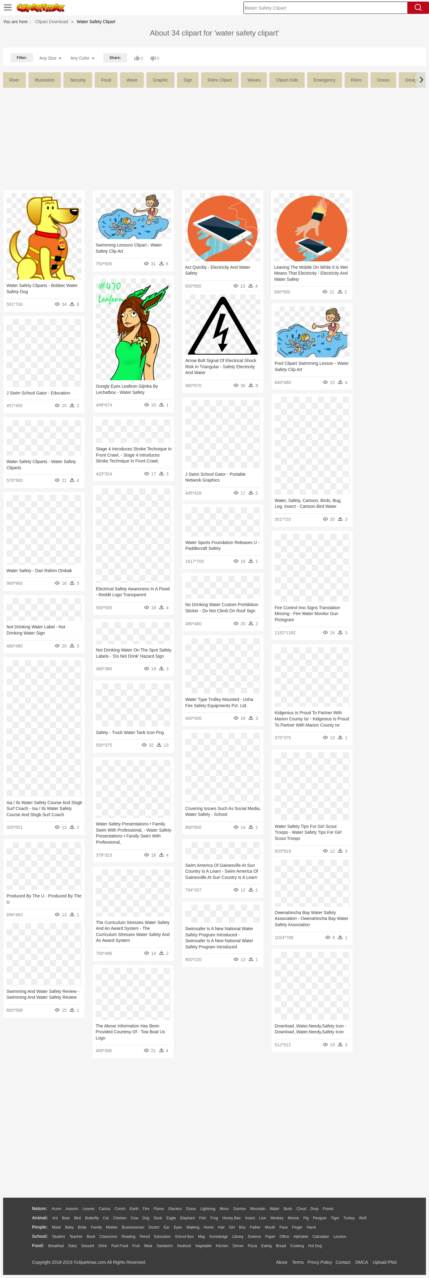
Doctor (153, 1227)
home (209, 1227)
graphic (160, 80)
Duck (158, 1218)
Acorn (56, 1209)
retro (356, 80)
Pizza (252, 1246)
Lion (262, 1218)
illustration (45, 80)
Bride (82, 1227)
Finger (297, 1227)
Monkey (277, 1218)
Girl (232, 1227)
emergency (325, 80)
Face (283, 1227)
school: (40, 1236)
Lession (339, 1236)
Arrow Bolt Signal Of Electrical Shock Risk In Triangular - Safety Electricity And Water (220, 366)
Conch (120, 1209)
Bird (77, 1218)
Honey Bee (231, 1218)
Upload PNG (385, 1262)
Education (162, 1236)
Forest (328, 1209)
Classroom (108, 1236)
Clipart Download (51, 21)
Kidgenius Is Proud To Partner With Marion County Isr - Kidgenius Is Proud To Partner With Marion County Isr (309, 719)
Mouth (270, 1227)
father (255, 1227)
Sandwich (165, 1246)
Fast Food (119, 1246)
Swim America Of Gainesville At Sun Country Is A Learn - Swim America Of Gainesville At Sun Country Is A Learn (216, 871)
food (106, 80)
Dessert (87, 1246)
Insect (250, 1218)
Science (254, 1236)
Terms (298, 1262)
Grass (191, 1209)
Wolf (363, 1218)
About (281, 1262)
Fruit (136, 1246)
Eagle (171, 1218)
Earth (134, 1209)
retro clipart (220, 80)
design (412, 80)
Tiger (335, 1218)
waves (253, 80)
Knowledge (218, 1236)
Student (58, 1236)
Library (238, 1236)
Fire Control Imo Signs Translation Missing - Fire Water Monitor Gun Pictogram (306, 613)
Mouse (293, 1218)
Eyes (178, 1227)
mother (112, 1227)
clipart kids (287, 80)
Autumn (72, 1209)
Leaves (89, 1209)
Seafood (184, 1246)
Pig (306, 1218)
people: (40, 1227)
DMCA (361, 1262)
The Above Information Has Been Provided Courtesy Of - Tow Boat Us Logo (128, 1034)
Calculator (320, 1236)
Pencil (145, 1236)
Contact (343, 1262)
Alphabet (301, 1236)
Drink (102, 1246)
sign (187, 80)
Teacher (76, 1236)
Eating (266, 1246)
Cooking (297, 1246)
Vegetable (203, 1246)
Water (275, 1209)
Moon (224, 1209)
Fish (202, 1218)
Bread (281, 1246)
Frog (214, 1218)
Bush (288, 1209)
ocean (383, 80)
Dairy (72, 1246)
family (96, 1227)
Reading (128, 1236)
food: (38, 1245)
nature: (39, 1208)
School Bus (184, 1236)
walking (193, 1227)
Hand (311, 1227)
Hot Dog (315, 1246)
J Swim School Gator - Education (38, 392)
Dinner (238, 1246)
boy (242, 1227)
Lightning (208, 1209)
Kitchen (222, 1246)
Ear (166, 1227)
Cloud (301, 1209)
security (78, 80)
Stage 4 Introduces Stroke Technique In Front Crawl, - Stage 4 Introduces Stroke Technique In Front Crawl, (133, 455)
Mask (56, 1227)
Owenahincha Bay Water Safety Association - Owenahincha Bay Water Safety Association (308, 918)
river (14, 80)
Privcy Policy (319, 1262)
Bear (66, 1218)
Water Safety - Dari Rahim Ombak (39, 570)
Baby (69, 1227)
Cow (134, 1218)
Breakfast (56, 1246)
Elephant (187, 1218)
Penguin (320, 1218)
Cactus (104, 1209)
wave (132, 80)
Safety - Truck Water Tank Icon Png (129, 732)
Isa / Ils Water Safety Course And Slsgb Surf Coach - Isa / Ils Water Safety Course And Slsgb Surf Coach (44, 808)
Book (91, 1236)
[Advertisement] (158, 134)
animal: (40, 1217)
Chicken (120, 1218)
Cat (106, 1218)
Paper (270, 1236)
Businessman (133, 1227)
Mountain (257, 1209)
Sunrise (239, 1209)
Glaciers (175, 1209)
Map (201, 1236)
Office (284, 1236)
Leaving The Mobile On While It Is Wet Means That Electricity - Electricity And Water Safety (305, 273)
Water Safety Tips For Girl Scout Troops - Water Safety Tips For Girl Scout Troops (305, 832)
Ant (55, 1218)
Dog (146, 1218)
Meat (148, 1246)
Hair (221, 1227)
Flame (158, 1209)
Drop (315, 1209)
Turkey (348, 1218)
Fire (146, 1209)
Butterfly (92, 1218)
